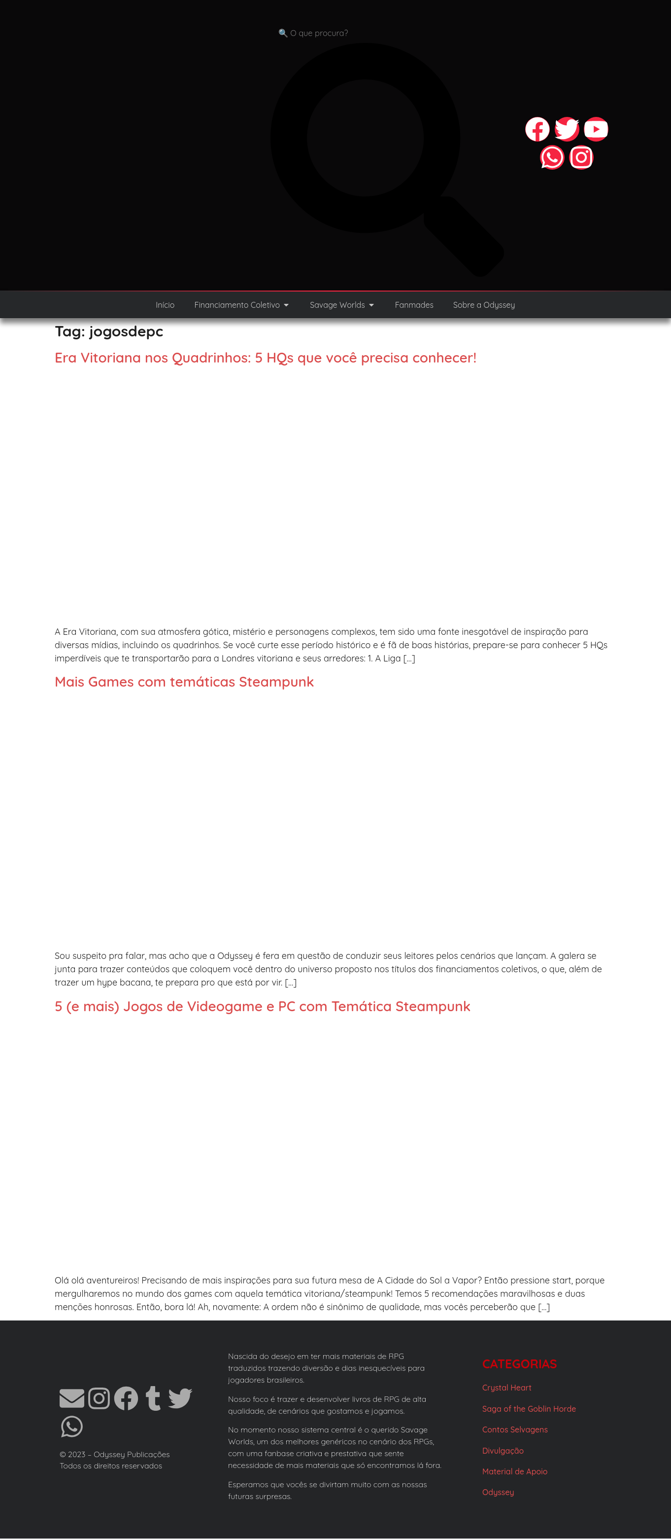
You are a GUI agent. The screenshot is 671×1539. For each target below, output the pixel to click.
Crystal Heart (507, 1388)
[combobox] (387, 33)
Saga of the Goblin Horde (529, 1409)
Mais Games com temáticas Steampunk (184, 682)
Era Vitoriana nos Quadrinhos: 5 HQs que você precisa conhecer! (265, 357)
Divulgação (503, 1451)
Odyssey (498, 1493)
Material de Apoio (515, 1472)
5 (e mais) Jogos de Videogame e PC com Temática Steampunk (262, 1006)
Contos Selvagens (515, 1430)
